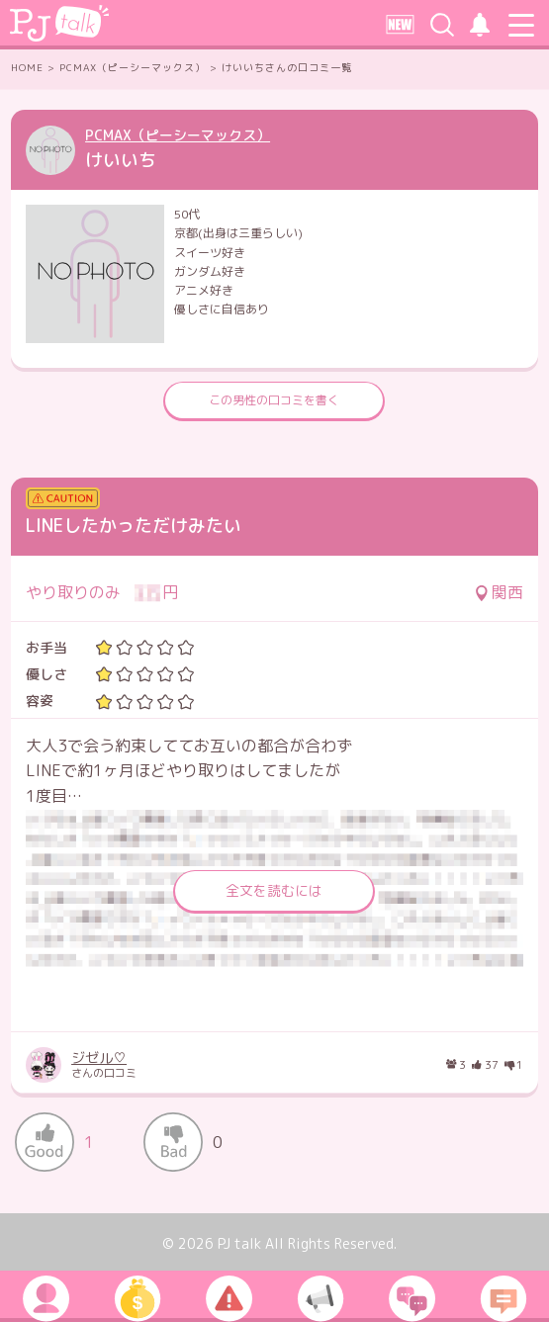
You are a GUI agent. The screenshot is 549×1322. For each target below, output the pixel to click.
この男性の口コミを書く (274, 400)
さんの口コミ (155, 1065)
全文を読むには (274, 890)
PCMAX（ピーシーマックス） (177, 135)
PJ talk (239, 1243)
